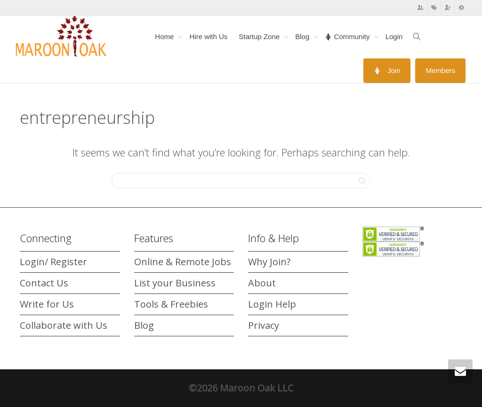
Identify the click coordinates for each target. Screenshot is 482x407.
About (262, 283)
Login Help (272, 304)
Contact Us (44, 283)
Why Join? (269, 261)
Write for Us (47, 304)
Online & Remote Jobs (182, 261)
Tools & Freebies (171, 304)
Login (394, 37)
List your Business (175, 283)
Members (440, 70)
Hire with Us (208, 37)
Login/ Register (53, 261)
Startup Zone (260, 37)
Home (165, 37)
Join (387, 70)
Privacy (263, 325)
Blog (303, 37)
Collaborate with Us (63, 325)
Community (348, 37)
